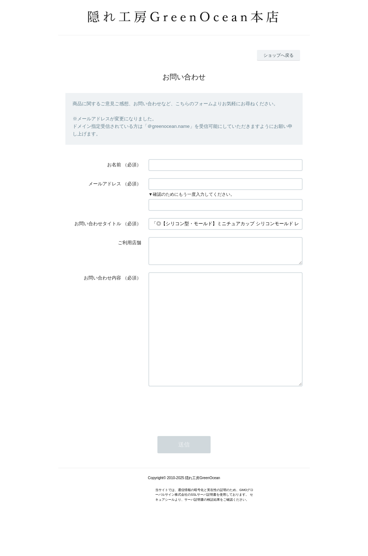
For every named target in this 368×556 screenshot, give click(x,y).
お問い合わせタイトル (97, 223)
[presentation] (203, 434)
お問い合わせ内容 (102, 282)
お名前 (114, 164)
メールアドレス (104, 183)
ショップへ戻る (278, 55)
